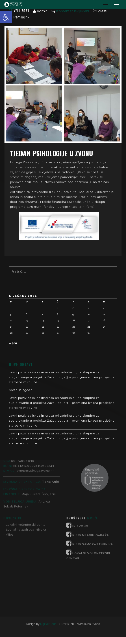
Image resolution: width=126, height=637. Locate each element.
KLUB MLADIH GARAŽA (90, 494)
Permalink (21, 17)
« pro (13, 343)
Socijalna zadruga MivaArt (27, 489)
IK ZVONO (80, 485)
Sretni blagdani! (21, 390)
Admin (42, 11)
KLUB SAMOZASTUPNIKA (92, 503)
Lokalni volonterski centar (26, 484)
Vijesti (102, 11)
